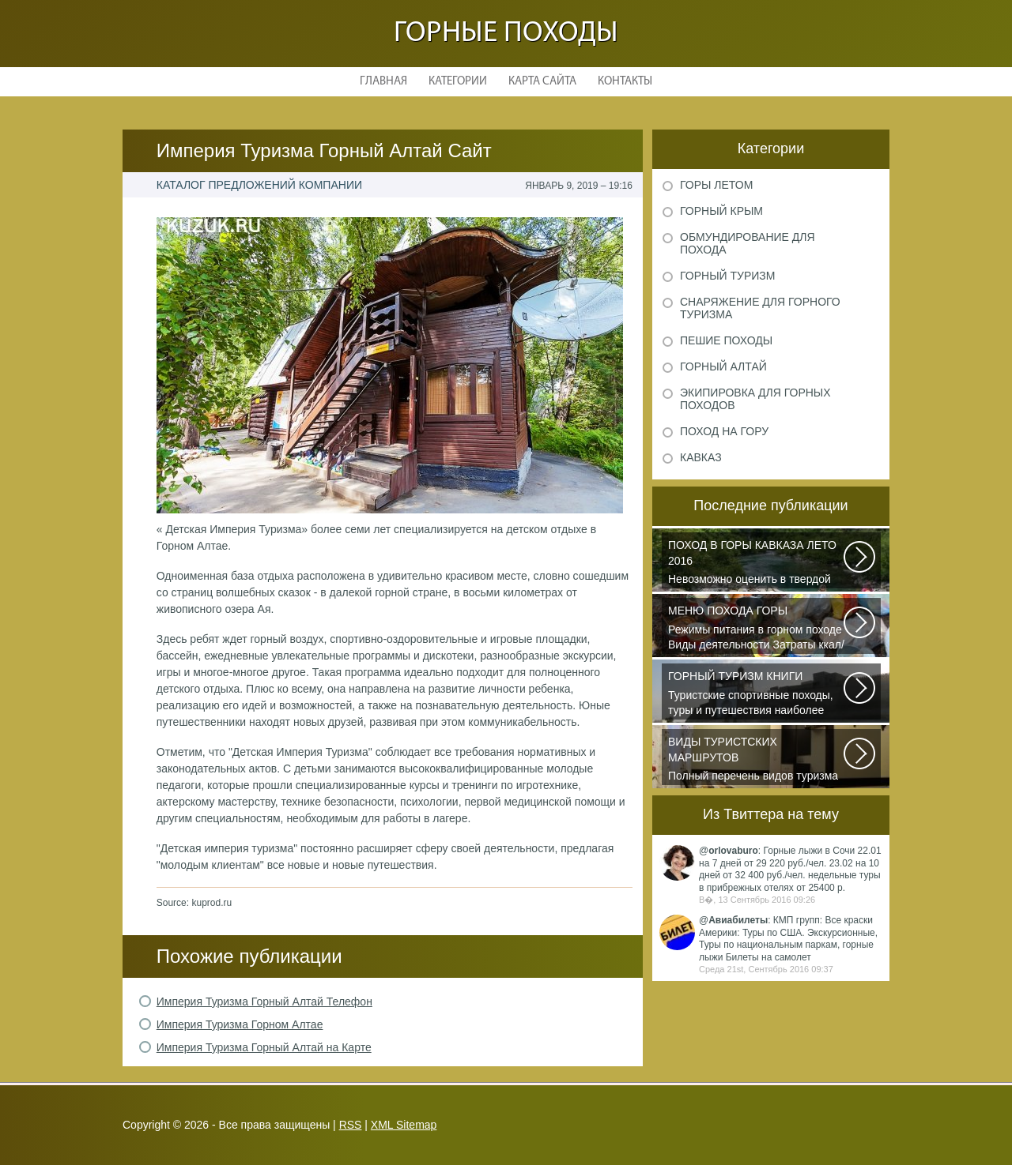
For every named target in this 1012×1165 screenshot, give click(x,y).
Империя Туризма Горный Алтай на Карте (264, 1047)
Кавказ (701, 457)
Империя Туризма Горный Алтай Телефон (264, 1001)
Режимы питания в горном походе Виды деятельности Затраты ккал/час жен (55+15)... (756, 628)
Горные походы (506, 33)
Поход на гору (724, 431)
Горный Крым (721, 211)
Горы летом (716, 185)
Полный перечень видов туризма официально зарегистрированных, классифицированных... (756, 760)
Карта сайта (542, 82)
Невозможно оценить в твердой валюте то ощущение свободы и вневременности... (756, 563)
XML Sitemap (404, 1124)
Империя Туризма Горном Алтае (240, 1024)
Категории (458, 82)
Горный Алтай (723, 366)
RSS (350, 1124)
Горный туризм (727, 275)
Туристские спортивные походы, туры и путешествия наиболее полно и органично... (756, 694)
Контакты (625, 82)
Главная (383, 82)
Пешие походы (726, 340)
